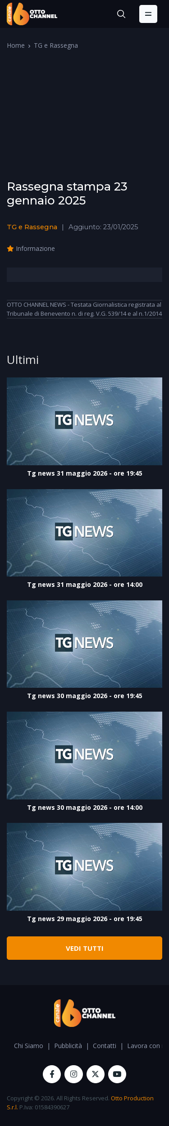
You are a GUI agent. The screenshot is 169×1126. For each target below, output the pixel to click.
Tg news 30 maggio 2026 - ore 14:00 (84, 807)
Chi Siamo (28, 1045)
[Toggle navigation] (148, 14)
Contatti (104, 1045)
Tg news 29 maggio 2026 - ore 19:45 (84, 918)
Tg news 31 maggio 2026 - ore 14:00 (84, 584)
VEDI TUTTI (85, 948)
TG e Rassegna (56, 45)
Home (16, 45)
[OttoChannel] (32, 14)
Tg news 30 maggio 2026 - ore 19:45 (84, 695)
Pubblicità (68, 1045)
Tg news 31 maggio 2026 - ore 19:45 (84, 473)
